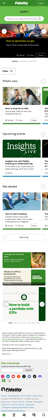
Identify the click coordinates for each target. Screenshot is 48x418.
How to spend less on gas (20, 41)
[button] (41, 55)
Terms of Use (6, 402)
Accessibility (38, 402)
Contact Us (5, 405)
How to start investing (16, 214)
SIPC (37, 348)
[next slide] (43, 31)
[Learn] (4, 415)
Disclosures (30, 405)
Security (21, 402)
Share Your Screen (17, 405)
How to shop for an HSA (16, 108)
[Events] (33, 415)
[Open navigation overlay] (4, 3)
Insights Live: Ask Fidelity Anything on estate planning (19, 162)
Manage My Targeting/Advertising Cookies (18, 407)
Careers (4, 396)
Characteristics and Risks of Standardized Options (22, 338)
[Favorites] (14, 415)
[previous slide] (4, 31)
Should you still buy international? (12, 272)
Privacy (14, 402)
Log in (40, 3)
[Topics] (24, 415)
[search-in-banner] (24, 18)
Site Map (29, 402)
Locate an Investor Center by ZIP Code (16, 366)
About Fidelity (26, 396)
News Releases (13, 396)
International (37, 396)
